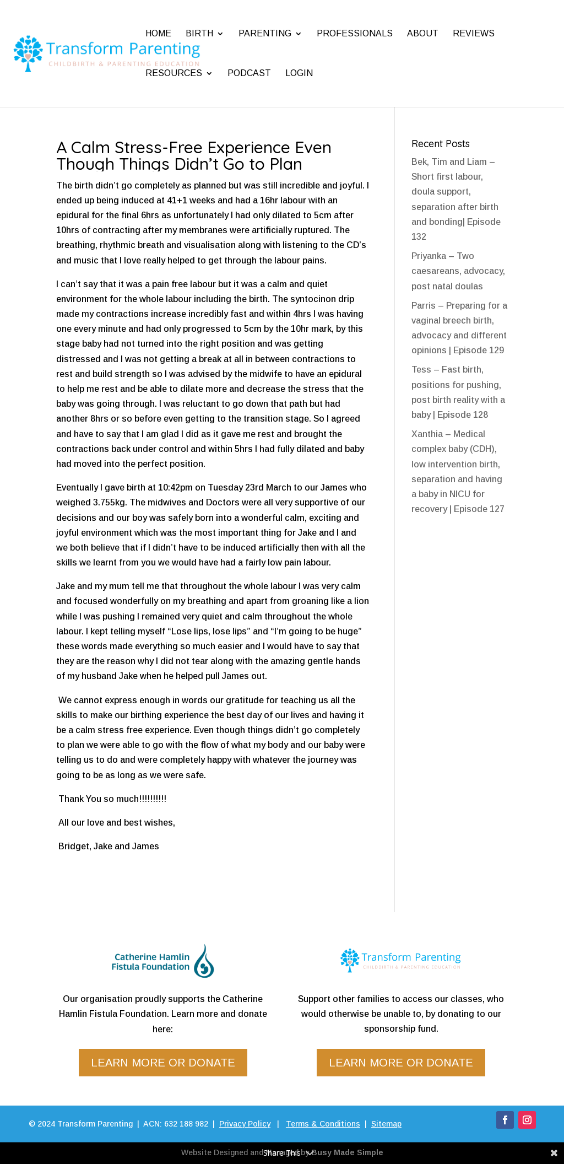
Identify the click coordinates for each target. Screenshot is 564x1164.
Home (158, 33)
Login (299, 73)
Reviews (474, 33)
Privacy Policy (244, 1123)
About (422, 33)
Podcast (249, 73)
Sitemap (386, 1123)
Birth (199, 33)
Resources (173, 73)
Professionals (355, 33)
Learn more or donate (163, 1063)
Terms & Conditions (323, 1123)
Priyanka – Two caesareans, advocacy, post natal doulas (458, 270)
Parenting (264, 33)
